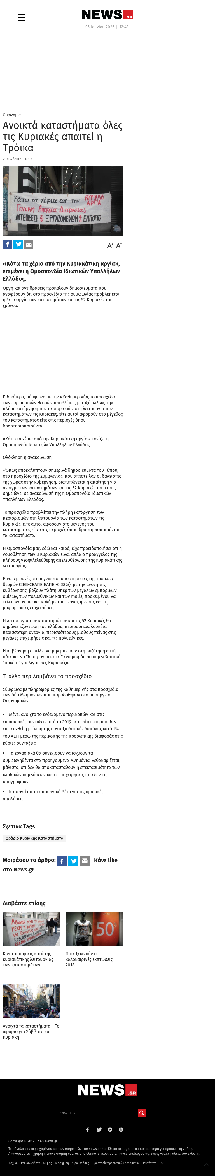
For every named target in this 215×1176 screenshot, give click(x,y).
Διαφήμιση (62, 1163)
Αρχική (13, 1163)
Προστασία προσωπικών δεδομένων (115, 1163)
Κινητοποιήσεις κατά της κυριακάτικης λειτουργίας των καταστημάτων (28, 959)
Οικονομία (12, 115)
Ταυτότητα (149, 1163)
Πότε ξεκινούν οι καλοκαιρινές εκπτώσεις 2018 (89, 959)
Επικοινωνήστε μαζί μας (36, 1163)
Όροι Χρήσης (80, 1163)
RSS (162, 1163)
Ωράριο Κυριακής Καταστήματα (35, 838)
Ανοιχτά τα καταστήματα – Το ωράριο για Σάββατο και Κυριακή (31, 1031)
